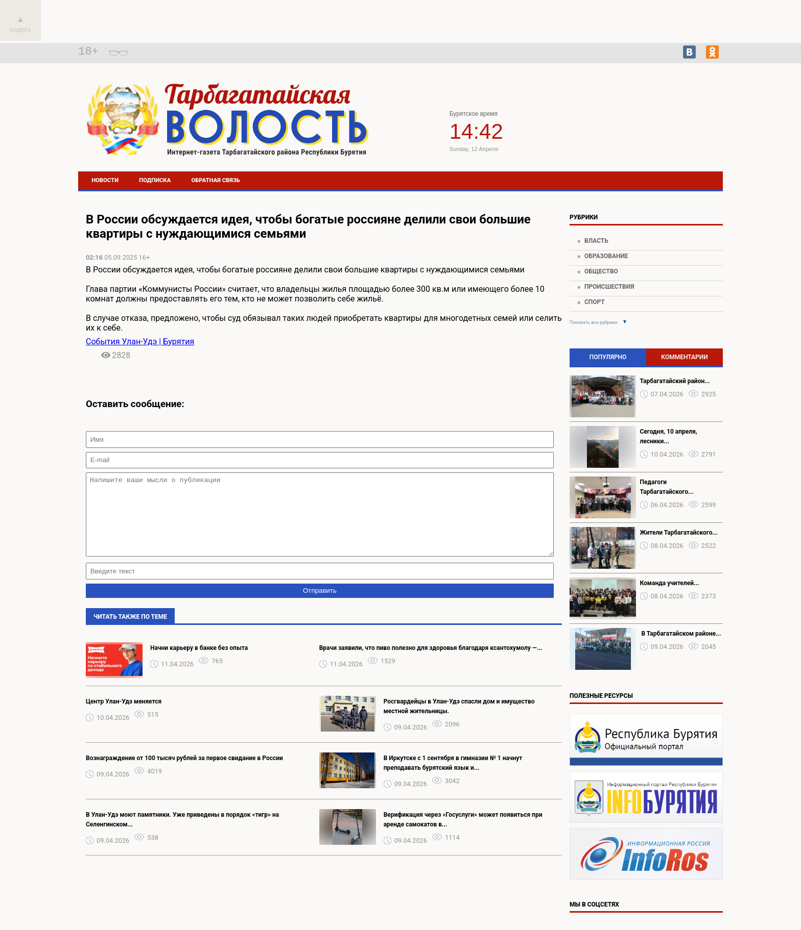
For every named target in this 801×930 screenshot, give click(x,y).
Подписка (155, 180)
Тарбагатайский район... (675, 381)
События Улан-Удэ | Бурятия (140, 341)
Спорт (594, 302)
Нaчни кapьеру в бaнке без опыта (199, 663)
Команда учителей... (669, 583)
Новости (105, 180)
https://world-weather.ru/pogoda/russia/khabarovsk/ (653, 138)
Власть (596, 240)
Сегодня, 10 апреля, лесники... (668, 436)
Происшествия (609, 286)
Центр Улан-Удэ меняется (123, 716)
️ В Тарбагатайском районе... (680, 633)
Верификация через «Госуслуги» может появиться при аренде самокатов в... (463, 834)
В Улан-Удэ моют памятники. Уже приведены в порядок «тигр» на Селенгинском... (182, 834)
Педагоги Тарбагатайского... (667, 487)
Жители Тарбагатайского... (679, 532)
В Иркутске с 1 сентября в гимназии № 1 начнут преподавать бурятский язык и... (453, 778)
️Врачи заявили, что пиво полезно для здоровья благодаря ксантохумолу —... (431, 663)
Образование (606, 256)
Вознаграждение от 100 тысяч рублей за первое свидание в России (184, 773)
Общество (601, 271)
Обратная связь (216, 180)
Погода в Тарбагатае (653, 129)
